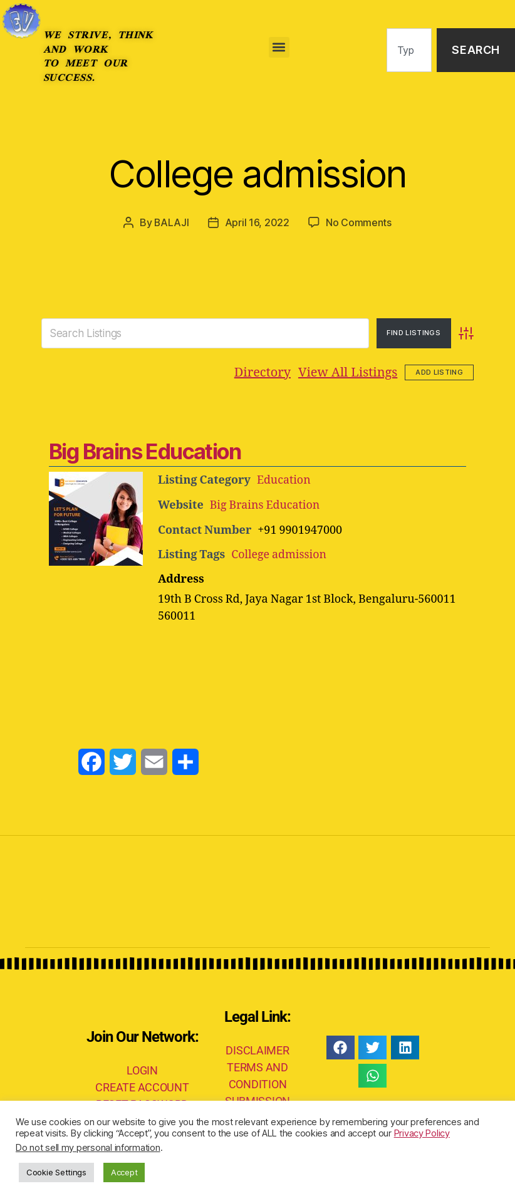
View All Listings (347, 372)
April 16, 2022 (257, 222)
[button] (279, 47)
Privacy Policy (422, 1133)
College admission (258, 172)
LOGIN (142, 1068)
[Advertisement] (257, 656)
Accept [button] (124, 1172)
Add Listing (439, 371)
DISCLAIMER (257, 1048)
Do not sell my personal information (88, 1147)
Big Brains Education (145, 451)
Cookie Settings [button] (56, 1172)
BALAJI (171, 222)
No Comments (359, 222)
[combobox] (409, 50)
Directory (262, 372)
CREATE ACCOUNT (142, 1085)
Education (284, 479)
